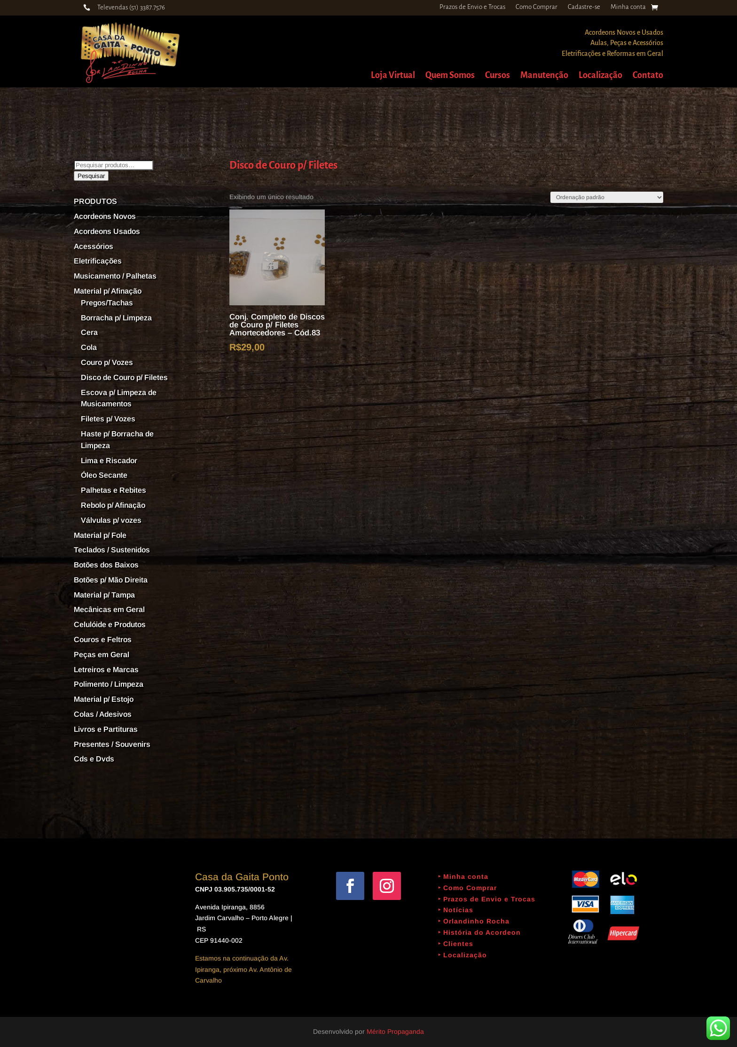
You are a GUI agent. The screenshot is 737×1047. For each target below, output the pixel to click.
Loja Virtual (393, 76)
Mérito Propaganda (395, 1031)
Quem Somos (450, 76)
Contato (648, 76)
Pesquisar (91, 175)
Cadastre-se (584, 7)
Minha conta (628, 7)
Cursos (497, 76)
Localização (600, 76)
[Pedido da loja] (606, 197)
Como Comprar (536, 7)
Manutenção (544, 76)
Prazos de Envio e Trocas (472, 7)
